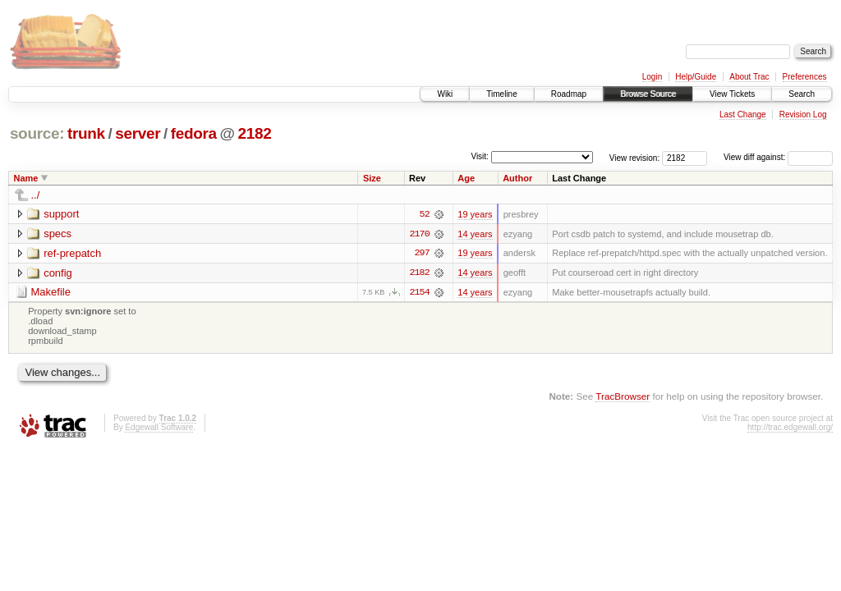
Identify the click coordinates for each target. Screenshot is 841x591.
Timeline (501, 93)
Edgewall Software (159, 428)
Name (26, 178)
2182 (255, 133)
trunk (86, 133)
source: (37, 133)
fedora (194, 133)
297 (421, 253)
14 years (474, 234)
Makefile (51, 292)
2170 (419, 234)
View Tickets (732, 93)
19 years (474, 214)
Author (517, 178)
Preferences (805, 76)
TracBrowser (622, 397)
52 (425, 214)
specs (57, 233)
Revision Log (803, 114)
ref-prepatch (72, 253)
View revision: (634, 157)
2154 (419, 293)
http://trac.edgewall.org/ (790, 428)
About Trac (749, 76)
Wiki (445, 93)
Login (652, 76)
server (137, 133)
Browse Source (648, 93)
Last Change (742, 114)
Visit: (480, 156)
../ (35, 195)
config (58, 273)
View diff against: (778, 157)
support (61, 214)
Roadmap (568, 93)
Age (466, 178)
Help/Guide (695, 76)
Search (801, 93)
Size (372, 178)
